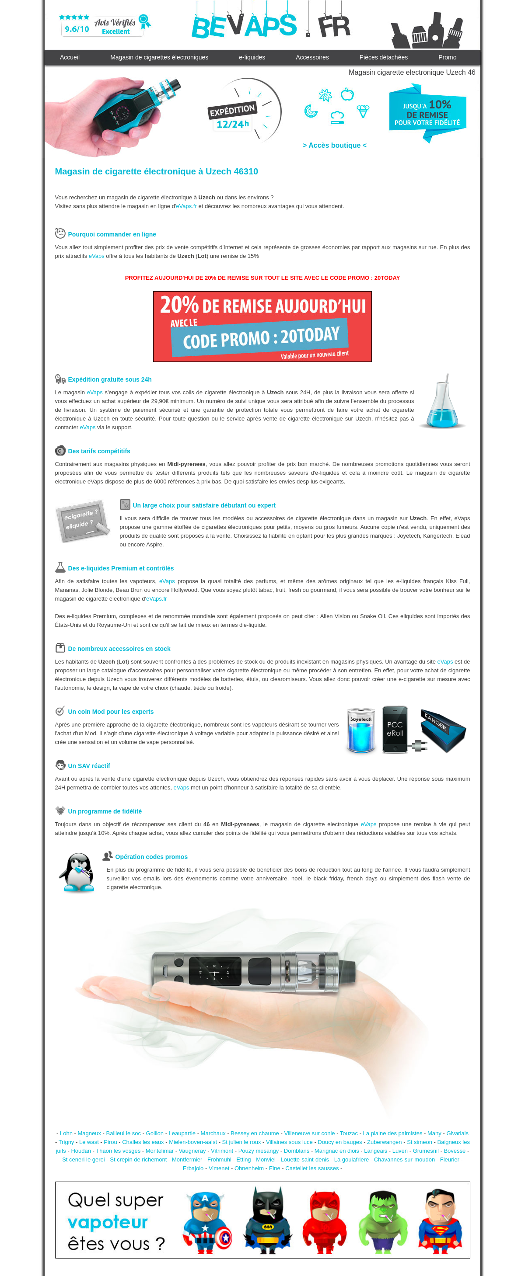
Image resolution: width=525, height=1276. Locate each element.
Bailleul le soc (123, 1133)
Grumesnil (426, 1150)
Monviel (266, 1159)
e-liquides (252, 57)
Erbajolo (193, 1168)
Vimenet (219, 1168)
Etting (243, 1159)
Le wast (89, 1142)
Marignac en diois (337, 1150)
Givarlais (457, 1133)
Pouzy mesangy (258, 1150)
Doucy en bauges (340, 1142)
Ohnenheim (249, 1168)
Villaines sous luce (289, 1142)
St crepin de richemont (138, 1159)
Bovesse (455, 1150)
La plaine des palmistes (393, 1133)
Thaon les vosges (118, 1150)
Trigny (66, 1142)
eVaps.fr (186, 206)
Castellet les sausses (312, 1168)
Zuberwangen (384, 1142)
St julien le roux (241, 1142)
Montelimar (160, 1150)
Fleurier (449, 1159)
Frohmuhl (219, 1159)
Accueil (70, 57)
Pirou (110, 1142)
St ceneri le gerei (83, 1159)
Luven (400, 1150)
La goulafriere (351, 1159)
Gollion (155, 1133)
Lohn (66, 1133)
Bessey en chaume (255, 1133)
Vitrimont (222, 1150)
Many (434, 1133)
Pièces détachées (384, 57)
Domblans (297, 1150)
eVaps (97, 256)
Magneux (89, 1133)
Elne (274, 1168)
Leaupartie (182, 1133)
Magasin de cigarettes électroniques (159, 57)
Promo (447, 57)
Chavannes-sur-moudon (404, 1159)
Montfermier (187, 1159)
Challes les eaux (143, 1142)
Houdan (81, 1150)
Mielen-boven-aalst (193, 1142)
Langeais (375, 1150)
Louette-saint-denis (305, 1159)
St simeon (419, 1142)
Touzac (349, 1133)
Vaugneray (192, 1150)
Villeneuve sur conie (309, 1133)
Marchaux (213, 1133)
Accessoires (312, 57)
